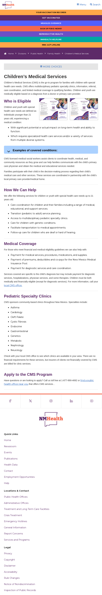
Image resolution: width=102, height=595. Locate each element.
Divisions (22, 53)
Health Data (10, 464)
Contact (8, 470)
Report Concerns (13, 533)
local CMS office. (13, 285)
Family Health (53, 53)
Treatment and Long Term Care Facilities (26, 509)
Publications (10, 458)
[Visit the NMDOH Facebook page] (10, 401)
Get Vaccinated (51, 18)
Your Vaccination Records (51, 12)
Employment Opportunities (19, 477)
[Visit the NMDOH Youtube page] (92, 401)
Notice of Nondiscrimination (19, 584)
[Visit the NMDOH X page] (30, 401)
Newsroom (10, 446)
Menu (81, 4)
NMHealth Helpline (51, 39)
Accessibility (10, 571)
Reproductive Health (51, 34)
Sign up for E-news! (51, 29)
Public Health (37, 53)
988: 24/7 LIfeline (51, 45)
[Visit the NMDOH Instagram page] (51, 401)
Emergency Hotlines (15, 521)
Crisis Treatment (13, 515)
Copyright (9, 559)
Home (11, 53)
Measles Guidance (51, 23)
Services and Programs (17, 539)
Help (6, 483)
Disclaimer (10, 565)
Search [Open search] (95, 4)
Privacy (8, 553)
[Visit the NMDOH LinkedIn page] (71, 401)
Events (8, 452)
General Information (15, 527)
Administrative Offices (16, 503)
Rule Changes (12, 578)
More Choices (51, 66)
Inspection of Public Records (20, 590)
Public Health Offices (15, 496)
